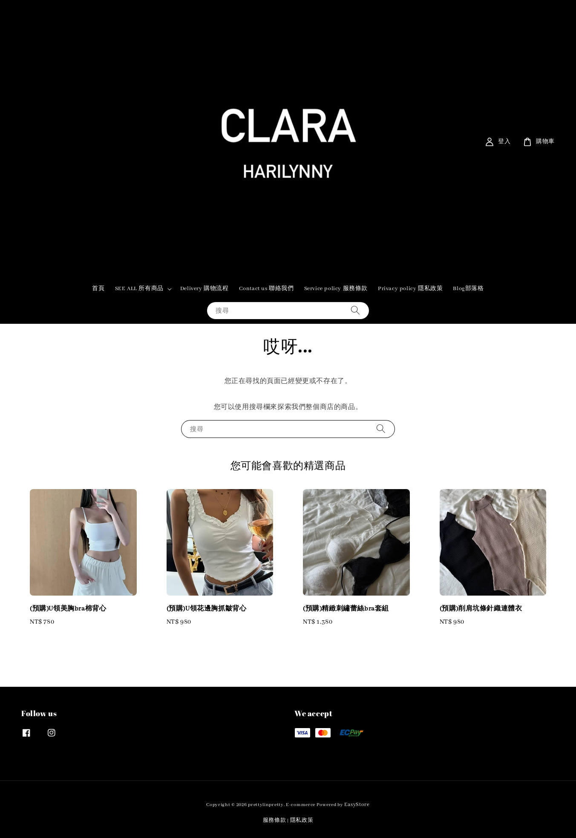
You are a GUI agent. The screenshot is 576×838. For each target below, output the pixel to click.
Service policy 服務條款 (336, 288)
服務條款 (274, 820)
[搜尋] (355, 310)
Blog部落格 (468, 288)
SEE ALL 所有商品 (139, 288)
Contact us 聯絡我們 (266, 288)
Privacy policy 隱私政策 (410, 288)
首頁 (98, 288)
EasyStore (356, 804)
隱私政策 (302, 820)
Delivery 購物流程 (204, 288)
